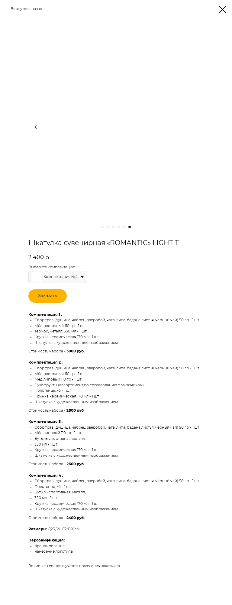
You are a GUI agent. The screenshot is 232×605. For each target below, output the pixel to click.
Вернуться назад (26, 9)
